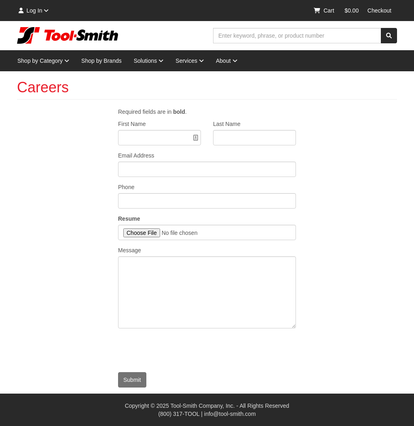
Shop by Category (43, 61)
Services (189, 61)
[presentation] (179, 350)
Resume (129, 218)
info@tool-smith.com (230, 414)
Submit (132, 380)
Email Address (136, 155)
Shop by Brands (101, 61)
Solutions (149, 61)
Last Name (227, 124)
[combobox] (297, 35)
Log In (33, 10)
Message (129, 250)
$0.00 (351, 10)
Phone (126, 187)
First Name (132, 124)
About (226, 61)
